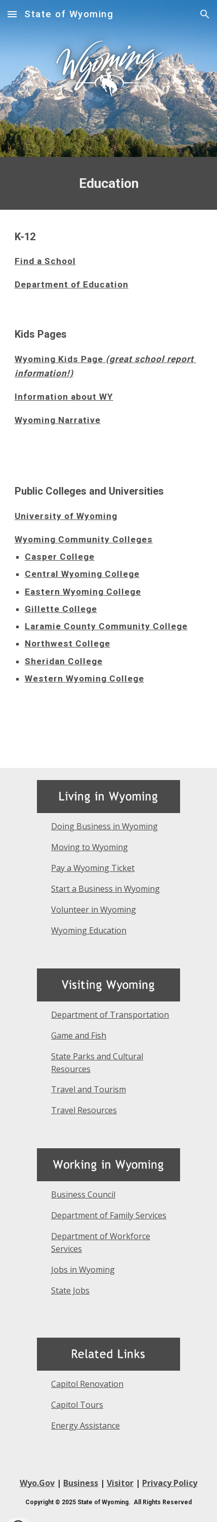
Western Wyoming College (84, 678)
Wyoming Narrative (58, 420)
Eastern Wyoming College (83, 592)
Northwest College (67, 643)
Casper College (60, 557)
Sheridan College (64, 661)
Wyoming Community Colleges (84, 539)
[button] (12, 14)
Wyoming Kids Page (60, 359)
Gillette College (61, 609)
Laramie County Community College (106, 626)
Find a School (45, 261)
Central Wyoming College (82, 574)
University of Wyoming (66, 516)
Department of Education (71, 284)
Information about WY (64, 397)
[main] (109, 183)
